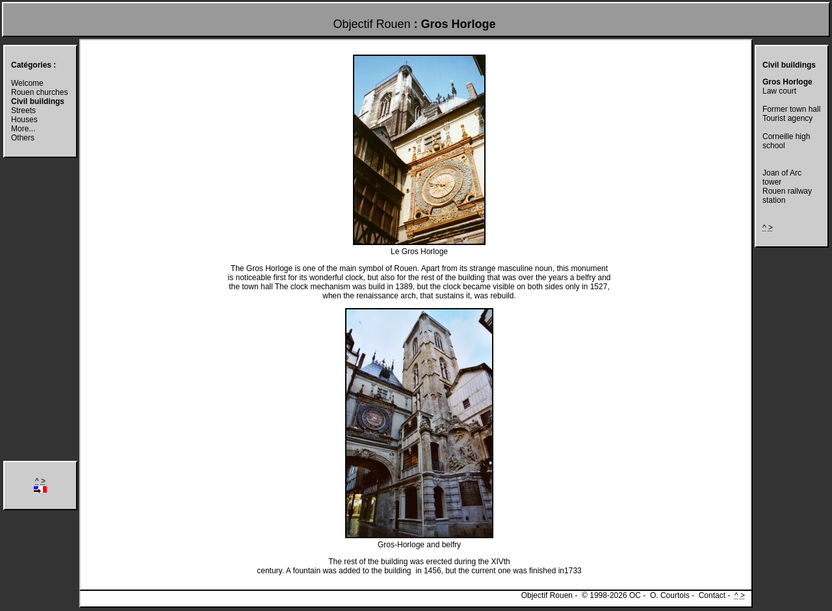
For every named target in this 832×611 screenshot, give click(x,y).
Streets (23, 110)
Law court (779, 91)
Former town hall (791, 109)
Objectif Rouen (371, 24)
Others (22, 137)
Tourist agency (787, 118)
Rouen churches (39, 92)
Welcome (27, 83)
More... (23, 128)
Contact (712, 595)
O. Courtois (670, 595)
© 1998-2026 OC (611, 595)
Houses (24, 119)
